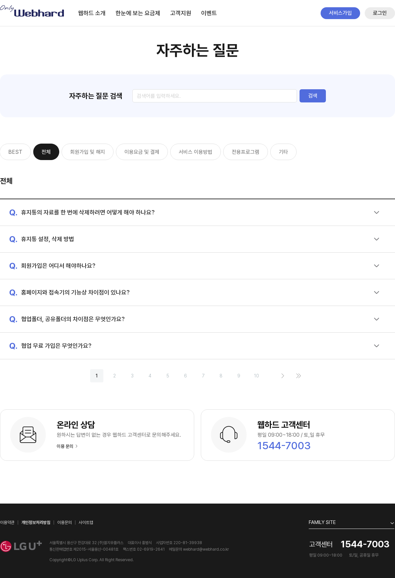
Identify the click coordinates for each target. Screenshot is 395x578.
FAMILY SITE (322, 522)
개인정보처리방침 (35, 522)
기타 (283, 152)
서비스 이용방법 (195, 152)
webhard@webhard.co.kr (206, 549)
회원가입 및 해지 (87, 152)
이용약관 (7, 522)
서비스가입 (340, 13)
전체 (46, 152)
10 (256, 375)
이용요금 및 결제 (141, 152)
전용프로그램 (245, 152)
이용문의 (64, 522)
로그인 (380, 13)
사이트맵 (86, 522)
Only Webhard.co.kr (32, 11)
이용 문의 (67, 446)
